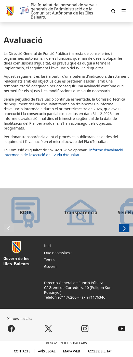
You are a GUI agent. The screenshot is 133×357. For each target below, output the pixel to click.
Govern (50, 266)
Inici (47, 245)
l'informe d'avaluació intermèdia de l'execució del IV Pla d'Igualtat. (63, 152)
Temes (49, 259)
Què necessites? (58, 252)
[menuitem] (123, 11)
